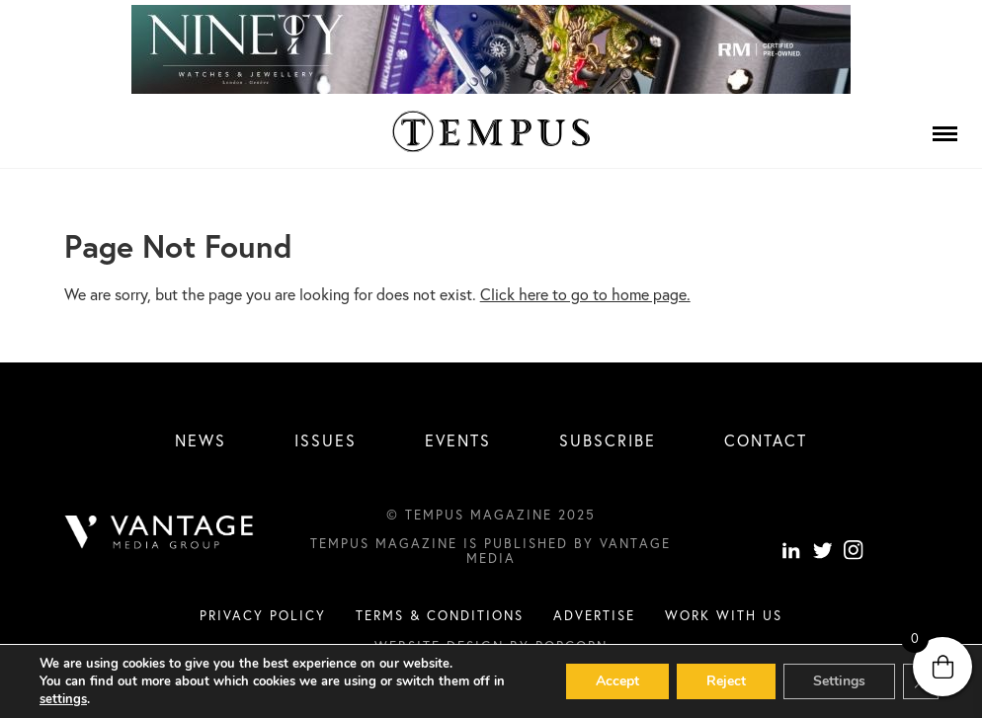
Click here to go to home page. (585, 293)
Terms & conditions (440, 615)
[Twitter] (823, 552)
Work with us (723, 615)
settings (63, 699)
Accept (617, 681)
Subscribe (607, 440)
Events (458, 440)
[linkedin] (791, 552)
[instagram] (853, 552)
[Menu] (945, 133)
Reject (726, 681)
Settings (839, 681)
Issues (325, 440)
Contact (765, 440)
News (200, 440)
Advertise (594, 615)
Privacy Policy (263, 615)
